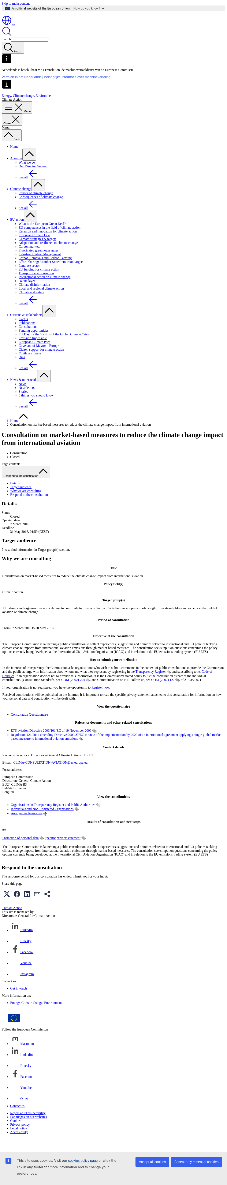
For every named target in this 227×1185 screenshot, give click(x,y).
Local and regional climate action (41, 300)
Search (6, 51)
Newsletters (27, 400)
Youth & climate (30, 365)
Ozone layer (27, 293)
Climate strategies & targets (37, 251)
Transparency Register (150, 684)
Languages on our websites (28, 1129)
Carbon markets (29, 259)
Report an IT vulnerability (27, 1125)
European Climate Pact (34, 354)
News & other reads (23, 392)
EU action (17, 232)
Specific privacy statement (63, 850)
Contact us (17, 1118)
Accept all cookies (152, 1162)
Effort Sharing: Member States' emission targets (51, 274)
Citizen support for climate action (41, 362)
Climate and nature (31, 304)
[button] (7, 906)
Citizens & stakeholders (26, 327)
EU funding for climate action (39, 281)
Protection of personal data (20, 850)
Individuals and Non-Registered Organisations (42, 821)
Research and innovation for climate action (48, 243)
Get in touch (18, 1000)
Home (14, 159)
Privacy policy (20, 1137)
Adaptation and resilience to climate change (48, 255)
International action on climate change (44, 289)
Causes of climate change (36, 205)
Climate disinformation (34, 297)
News (22, 396)
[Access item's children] (29, 167)
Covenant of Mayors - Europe (39, 358)
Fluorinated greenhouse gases (39, 262)
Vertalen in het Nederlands (22, 89)
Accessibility (19, 1144)
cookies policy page (83, 1160)
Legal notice (18, 1140)
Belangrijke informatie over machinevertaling (77, 89)
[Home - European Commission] (32, 25)
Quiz (22, 369)
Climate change (20, 201)
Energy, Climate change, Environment (27, 108)
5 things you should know (36, 407)
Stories (23, 404)
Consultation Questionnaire (29, 726)
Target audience (20, 499)
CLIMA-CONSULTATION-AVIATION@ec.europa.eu (50, 774)
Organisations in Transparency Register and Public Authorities (53, 817)
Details (15, 495)
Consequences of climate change (41, 209)
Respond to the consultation (29, 507)
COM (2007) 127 (163, 692)
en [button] (8, 36)
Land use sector (29, 278)
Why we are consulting (25, 503)
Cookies (15, 1133)
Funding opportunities (34, 342)
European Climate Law (34, 247)
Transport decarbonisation (36, 285)
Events (23, 331)
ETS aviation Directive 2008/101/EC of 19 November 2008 (51, 743)
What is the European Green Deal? (42, 236)
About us (16, 170)
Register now (100, 699)
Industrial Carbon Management (40, 266)
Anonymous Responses (26, 825)
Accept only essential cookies (196, 1162)
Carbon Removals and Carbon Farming (45, 270)
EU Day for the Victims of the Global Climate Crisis (54, 346)
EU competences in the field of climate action (50, 240)
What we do (27, 174)
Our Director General (33, 178)
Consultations (28, 339)
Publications (27, 335)
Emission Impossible (33, 350)
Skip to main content (16, 3)
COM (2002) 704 (73, 692)
